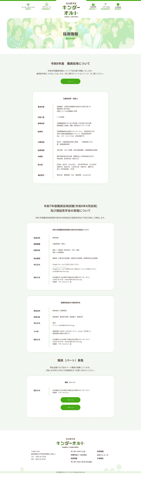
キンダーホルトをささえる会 (81, 465)
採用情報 (100, 455)
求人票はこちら (70, 81)
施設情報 (74, 462)
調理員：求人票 (70, 402)
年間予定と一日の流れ (79, 458)
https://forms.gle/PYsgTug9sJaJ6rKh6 (65, 267)
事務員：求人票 (70, 409)
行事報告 (100, 462)
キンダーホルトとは (78, 455)
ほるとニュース (102, 458)
